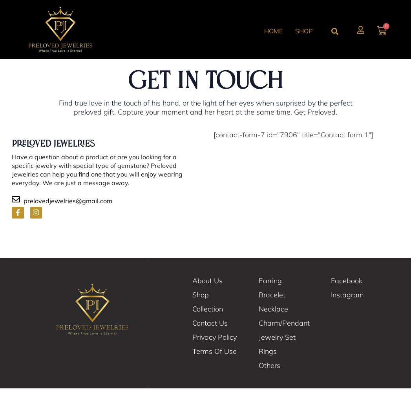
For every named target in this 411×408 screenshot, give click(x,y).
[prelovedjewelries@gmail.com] (16, 219)
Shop (303, 31)
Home (273, 31)
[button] (335, 31)
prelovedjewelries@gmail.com (68, 220)
